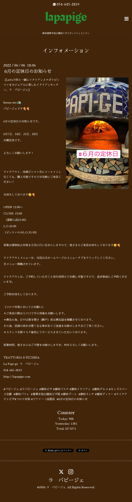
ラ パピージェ (66, 480)
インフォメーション (66, 50)
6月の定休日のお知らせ (28, 71)
